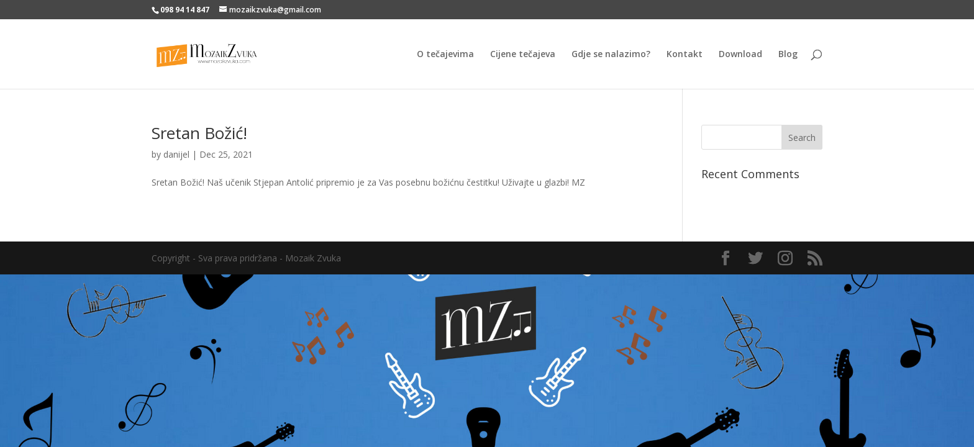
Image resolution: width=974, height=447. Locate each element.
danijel (176, 154)
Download (740, 55)
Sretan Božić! (199, 133)
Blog (788, 55)
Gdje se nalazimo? (610, 55)
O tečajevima (445, 55)
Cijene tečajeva (522, 55)
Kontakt (685, 55)
